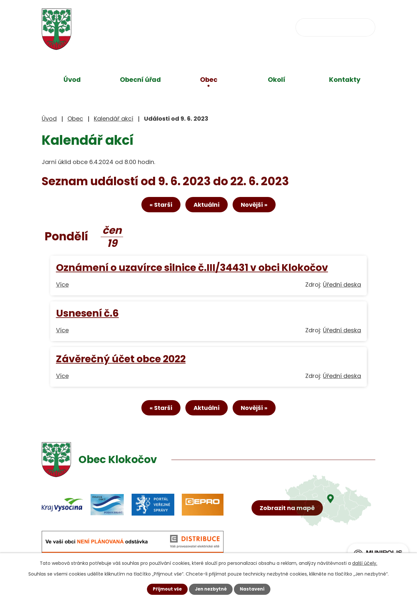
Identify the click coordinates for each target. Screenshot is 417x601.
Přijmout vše (165, 589)
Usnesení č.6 (87, 315)
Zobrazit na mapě (289, 527)
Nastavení (254, 589)
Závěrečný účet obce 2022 (121, 361)
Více (62, 286)
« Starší (154, 206)
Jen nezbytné (211, 589)
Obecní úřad (140, 79)
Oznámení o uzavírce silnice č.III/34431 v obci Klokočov (192, 269)
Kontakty (345, 79)
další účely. (364, 563)
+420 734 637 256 (182, 27)
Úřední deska (342, 286)
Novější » (260, 206)
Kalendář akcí (113, 118)
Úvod (72, 79)
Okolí (276, 79)
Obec (208, 79)
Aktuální (207, 206)
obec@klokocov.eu (259, 27)
